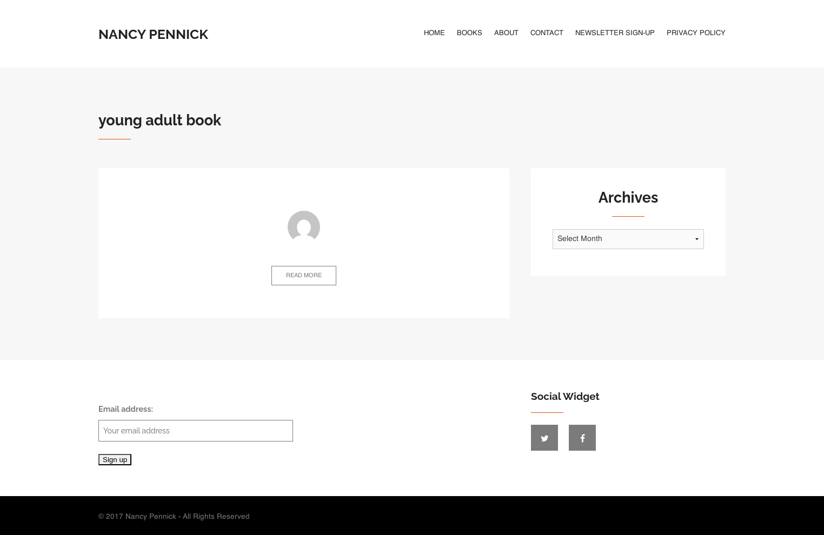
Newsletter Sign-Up (615, 33)
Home (434, 33)
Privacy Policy (696, 33)
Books (469, 33)
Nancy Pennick (153, 34)
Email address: (195, 423)
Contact (546, 33)
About (506, 33)
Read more (304, 276)
